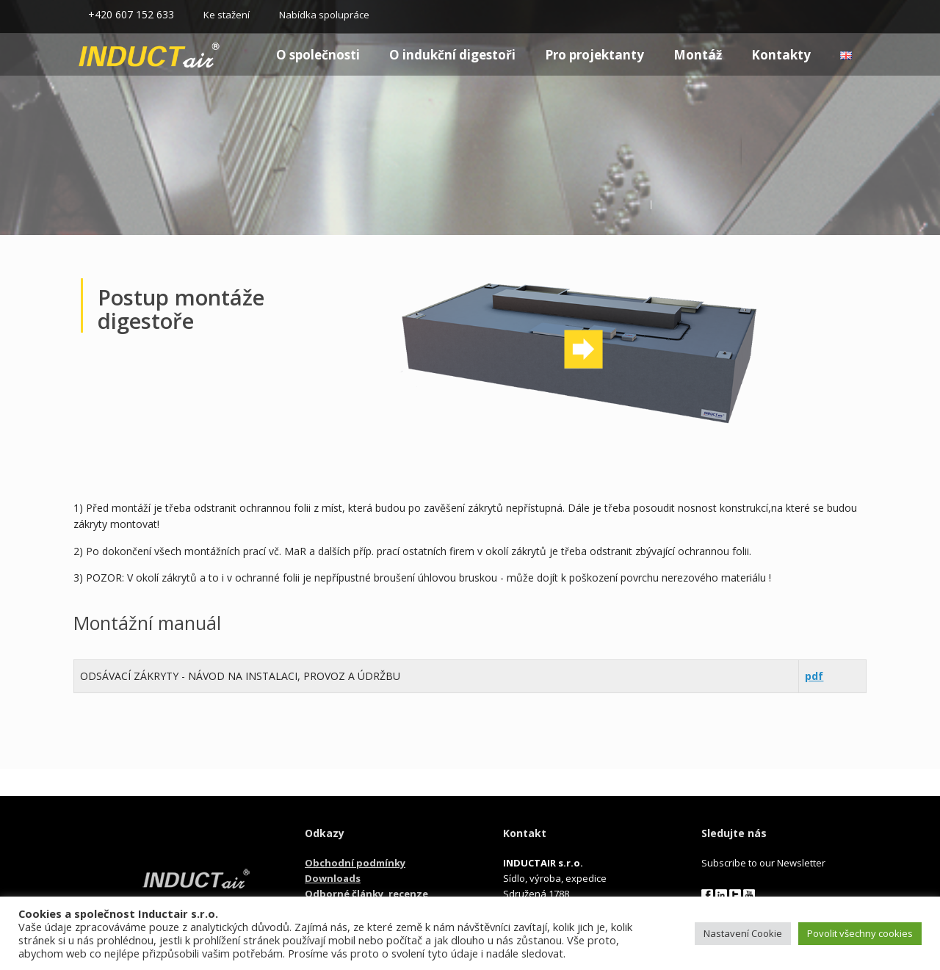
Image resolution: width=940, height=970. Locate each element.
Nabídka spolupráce (324, 14)
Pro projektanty (594, 54)
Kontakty (781, 54)
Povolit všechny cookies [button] (860, 933)
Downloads (333, 878)
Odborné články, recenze (366, 893)
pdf (814, 676)
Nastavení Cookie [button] (743, 933)
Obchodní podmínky (355, 862)
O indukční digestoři (452, 54)
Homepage (122, 54)
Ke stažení (226, 14)
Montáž (697, 54)
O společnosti (318, 54)
